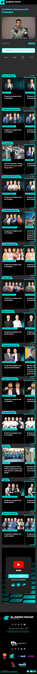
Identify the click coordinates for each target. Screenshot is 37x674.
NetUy (28, 631)
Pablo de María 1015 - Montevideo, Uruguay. (18, 630)
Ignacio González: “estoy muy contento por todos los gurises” (13, 165)
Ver (32, 75)
